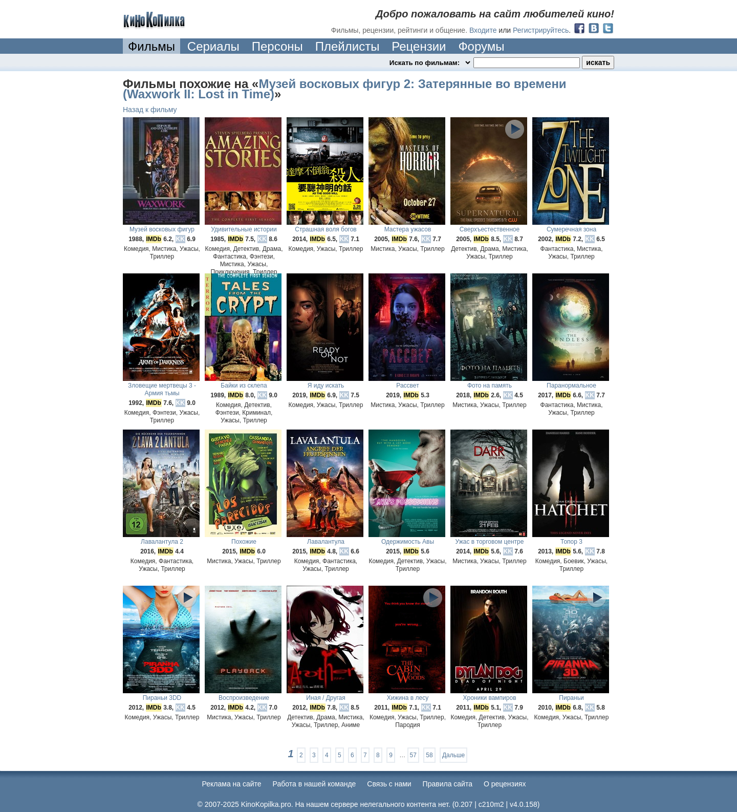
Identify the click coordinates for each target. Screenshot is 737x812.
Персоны (277, 46)
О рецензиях (505, 784)
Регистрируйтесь (541, 30)
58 (429, 755)
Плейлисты (347, 46)
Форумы (481, 46)
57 (413, 755)
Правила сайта (447, 784)
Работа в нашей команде (314, 784)
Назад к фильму (150, 109)
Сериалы (213, 46)
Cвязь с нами (389, 784)
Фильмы (151, 46)
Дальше (453, 755)
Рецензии (419, 46)
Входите (483, 30)
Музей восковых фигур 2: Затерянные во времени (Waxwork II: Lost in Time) (345, 89)
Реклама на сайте (232, 784)
